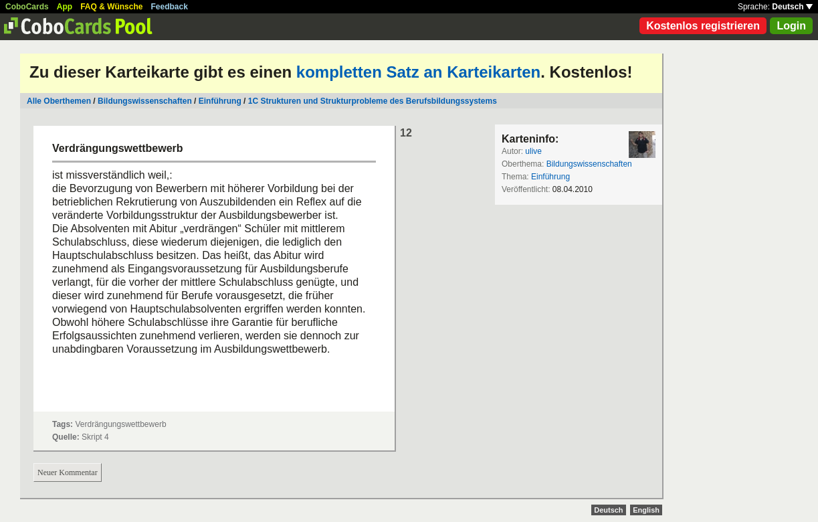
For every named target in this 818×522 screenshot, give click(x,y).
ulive (533, 151)
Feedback (169, 6)
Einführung (220, 101)
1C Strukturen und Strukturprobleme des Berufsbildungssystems (372, 101)
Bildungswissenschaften (145, 101)
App (64, 6)
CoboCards (27, 6)
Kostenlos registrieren (703, 25)
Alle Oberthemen (59, 101)
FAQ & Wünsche (111, 6)
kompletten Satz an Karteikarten (418, 72)
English (646, 510)
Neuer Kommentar (67, 472)
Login (791, 25)
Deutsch (792, 6)
